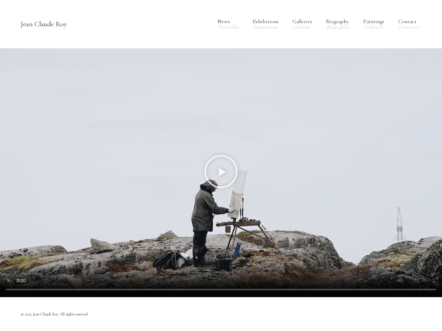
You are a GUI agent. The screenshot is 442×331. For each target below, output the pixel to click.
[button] (221, 172)
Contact (409, 24)
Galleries (302, 24)
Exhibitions (266, 24)
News (228, 24)
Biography (337, 24)
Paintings (373, 24)
